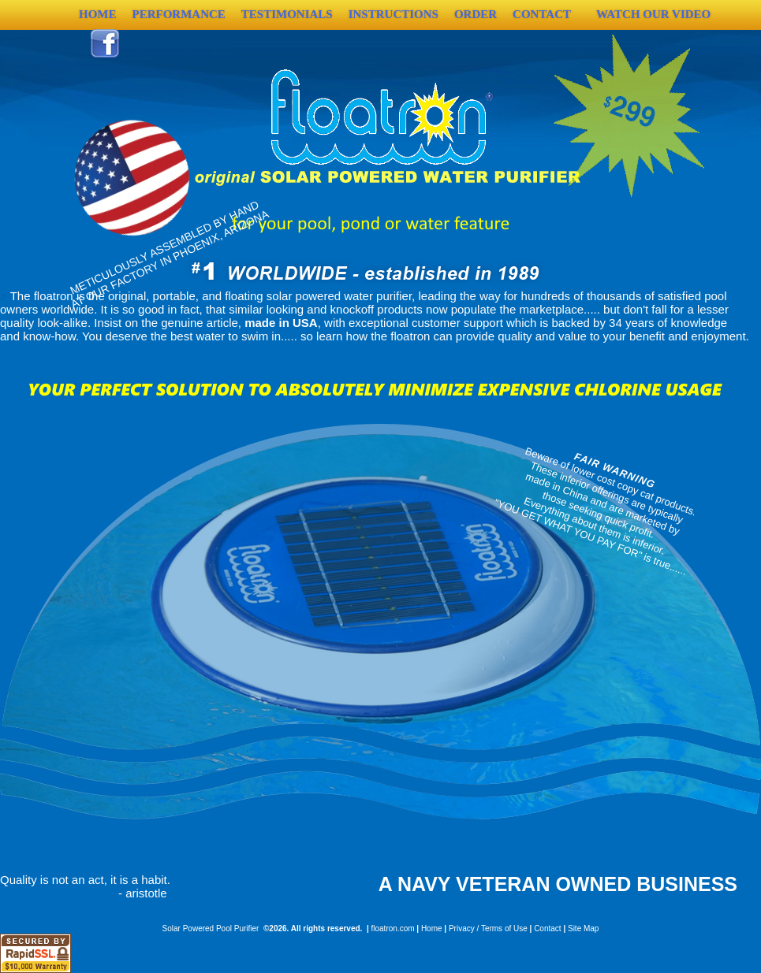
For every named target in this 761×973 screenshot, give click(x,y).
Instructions (393, 14)
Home (431, 928)
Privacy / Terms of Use (488, 928)
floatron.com (393, 928)
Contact (542, 14)
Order (475, 14)
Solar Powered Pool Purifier (210, 928)
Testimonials (287, 14)
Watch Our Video (653, 14)
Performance (179, 14)
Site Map (583, 928)
